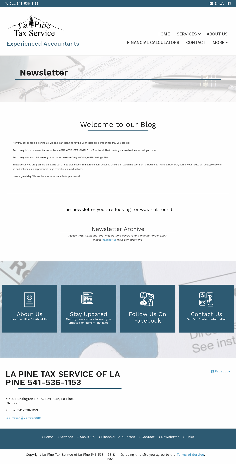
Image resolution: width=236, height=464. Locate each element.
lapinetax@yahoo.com (23, 418)
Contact (196, 42)
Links (189, 437)
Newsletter (170, 437)
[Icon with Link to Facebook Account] (229, 3)
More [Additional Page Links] (219, 42)
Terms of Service (190, 454)
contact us (109, 239)
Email (216, 3)
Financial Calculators (153, 42)
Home (163, 34)
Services (187, 34)
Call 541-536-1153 (22, 3)
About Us (217, 34)
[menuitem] (164, 33)
